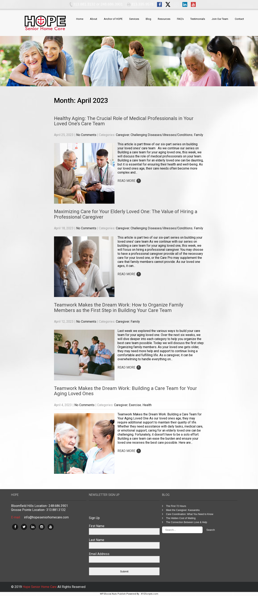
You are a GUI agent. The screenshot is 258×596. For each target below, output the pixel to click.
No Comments (86, 135)
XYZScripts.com (149, 594)
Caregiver (122, 135)
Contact (239, 18)
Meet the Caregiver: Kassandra (183, 510)
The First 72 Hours (176, 506)
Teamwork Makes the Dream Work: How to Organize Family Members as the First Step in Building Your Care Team (118, 307)
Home (79, 18)
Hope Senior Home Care (40, 587)
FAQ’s (180, 18)
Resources (164, 18)
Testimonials (197, 18)
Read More (129, 181)
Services (134, 18)
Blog (148, 18)
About (93, 18)
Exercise (135, 405)
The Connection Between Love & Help (186, 522)
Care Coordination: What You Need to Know (189, 514)
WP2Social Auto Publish (113, 594)
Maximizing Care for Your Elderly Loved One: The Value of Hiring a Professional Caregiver (125, 214)
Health (147, 405)
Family (198, 135)
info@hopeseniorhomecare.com (46, 517)
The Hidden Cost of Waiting (181, 518)
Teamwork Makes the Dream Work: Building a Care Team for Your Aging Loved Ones (125, 390)
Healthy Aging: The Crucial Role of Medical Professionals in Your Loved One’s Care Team (124, 121)
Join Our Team (220, 18)
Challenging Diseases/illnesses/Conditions (161, 135)
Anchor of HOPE (113, 18)
